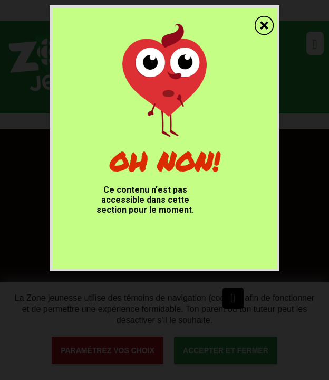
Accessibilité (0, 0)
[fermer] (265, 20)
